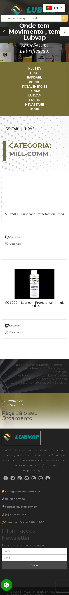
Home (29, 129)
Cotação (14, 237)
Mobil (34, 109)
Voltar (12, 129)
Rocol (34, 82)
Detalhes (15, 243)
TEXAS (34, 73)
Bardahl (34, 77)
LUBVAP (34, 95)
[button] (64, 31)
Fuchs (34, 100)
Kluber (34, 68)
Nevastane (34, 104)
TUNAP (34, 91)
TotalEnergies (34, 86)
